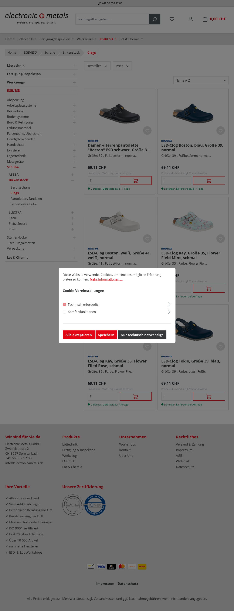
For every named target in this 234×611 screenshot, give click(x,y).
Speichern (106, 337)
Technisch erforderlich (84, 306)
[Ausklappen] (169, 305)
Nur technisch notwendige (142, 337)
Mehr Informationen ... (106, 281)
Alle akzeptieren (78, 337)
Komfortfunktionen (82, 314)
